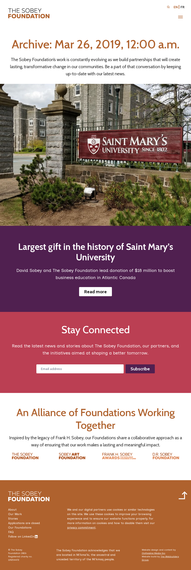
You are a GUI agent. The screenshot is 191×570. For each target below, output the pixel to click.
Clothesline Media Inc (153, 553)
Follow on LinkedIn (23, 536)
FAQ (11, 532)
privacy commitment (81, 527)
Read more (95, 291)
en (176, 7)
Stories (13, 518)
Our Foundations (20, 527)
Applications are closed (24, 523)
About (12, 509)
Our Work (15, 514)
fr (182, 7)
